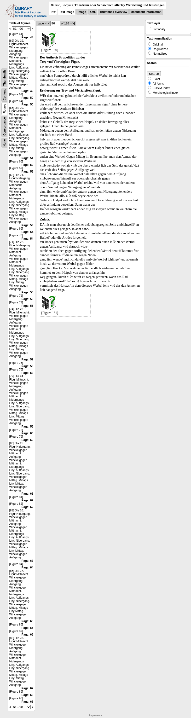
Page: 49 (27, 91)
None (4, 142)
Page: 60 (27, 433)
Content (4, 94)
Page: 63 (27, 560)
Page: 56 (27, 299)
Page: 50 (27, 97)
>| (73, 23)
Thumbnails (4, 77)
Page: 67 (27, 688)
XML (93, 12)
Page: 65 (27, 621)
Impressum (95, 715)
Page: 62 (27, 500)
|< (46, 23)
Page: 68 (27, 695)
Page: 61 (27, 493)
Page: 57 (27, 359)
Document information (146, 12)
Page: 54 (27, 232)
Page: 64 (27, 567)
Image (82, 12)
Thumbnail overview (113, 12)
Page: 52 (27, 165)
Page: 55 (27, 292)
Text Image (66, 12)
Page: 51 (27, 158)
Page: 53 (27, 225)
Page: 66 (27, 628)
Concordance (4, 126)
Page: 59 (27, 426)
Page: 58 (27, 366)
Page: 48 (27, 37)
